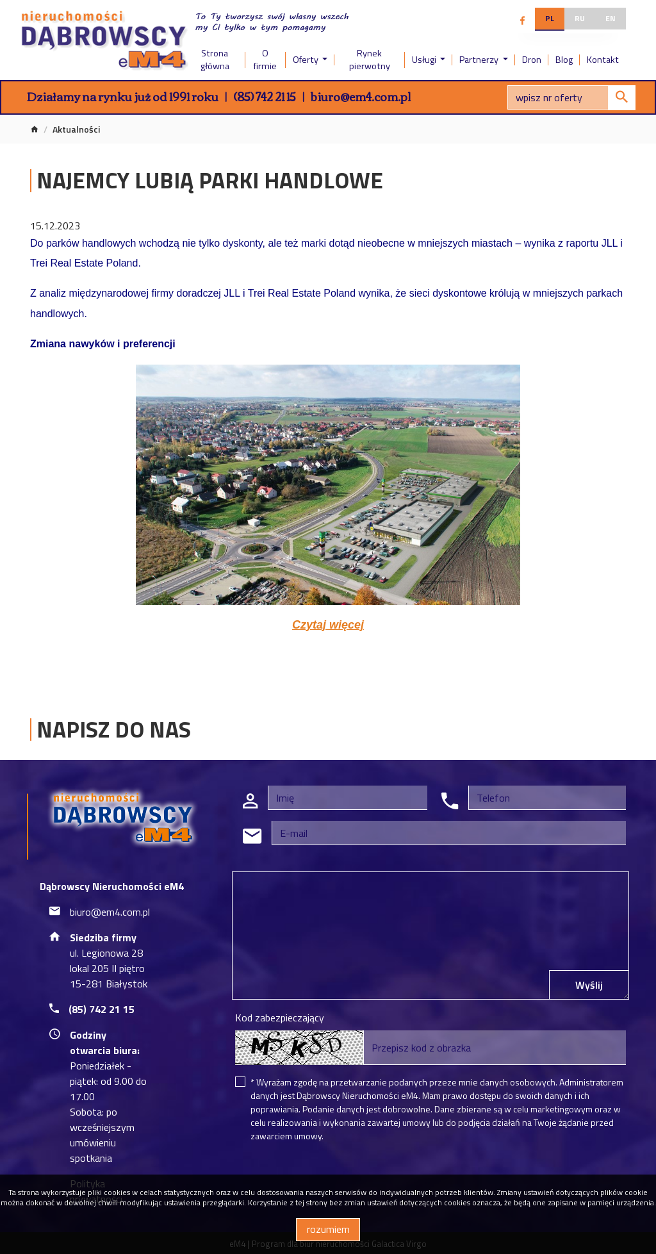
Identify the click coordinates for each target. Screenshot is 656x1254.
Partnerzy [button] (479, 60)
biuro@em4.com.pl (361, 96)
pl (549, 18)
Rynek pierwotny (369, 59)
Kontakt (603, 60)
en (610, 18)
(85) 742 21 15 (264, 96)
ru (580, 18)
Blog (564, 60)
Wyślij (589, 985)
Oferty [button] (306, 60)
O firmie (265, 59)
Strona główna (215, 59)
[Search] (571, 97)
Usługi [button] (425, 60)
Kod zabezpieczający (279, 1017)
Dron (531, 60)
